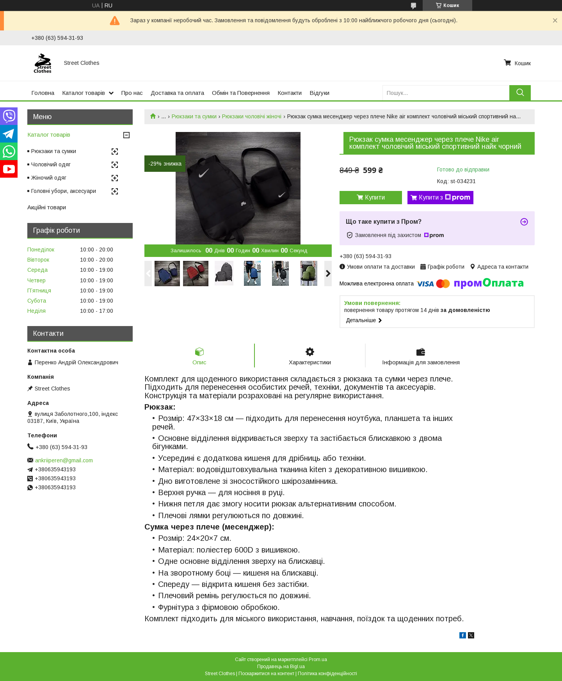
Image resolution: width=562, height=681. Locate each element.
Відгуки (319, 92)
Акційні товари (46, 207)
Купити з (444, 197)
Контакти (289, 92)
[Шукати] (520, 92)
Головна (42, 92)
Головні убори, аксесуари (63, 191)
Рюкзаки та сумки (194, 116)
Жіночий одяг (48, 178)
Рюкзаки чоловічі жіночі (251, 116)
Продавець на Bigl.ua (281, 666)
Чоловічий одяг (51, 164)
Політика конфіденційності (327, 673)
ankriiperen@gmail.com (64, 460)
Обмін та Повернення (241, 92)
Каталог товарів (83, 92)
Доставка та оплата (177, 92)
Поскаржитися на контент (266, 673)
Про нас (132, 92)
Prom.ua (318, 659)
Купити (375, 197)
